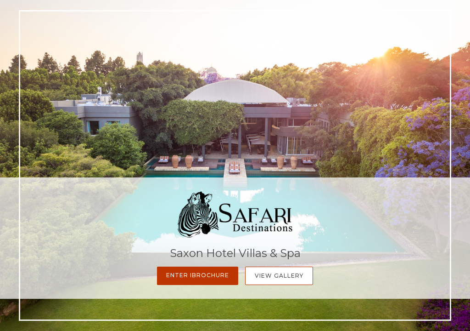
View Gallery (279, 275)
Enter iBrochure (197, 275)
